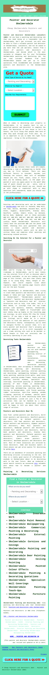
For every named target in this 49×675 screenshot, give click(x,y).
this (36, 463)
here (13, 449)
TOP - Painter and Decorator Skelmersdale (21, 616)
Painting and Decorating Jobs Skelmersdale (26, 607)
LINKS (24, 16)
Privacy (44, 654)
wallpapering (9, 386)
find (9, 415)
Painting (7, 204)
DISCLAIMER (43, 16)
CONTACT (35, 16)
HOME (20, 16)
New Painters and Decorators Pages (27, 647)
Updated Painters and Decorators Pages (18, 649)
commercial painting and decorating (22, 369)
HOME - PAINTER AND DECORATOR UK (24, 637)
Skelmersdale (11, 206)
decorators (13, 445)
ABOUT (30, 16)
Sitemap (5, 647)
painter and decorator (33, 228)
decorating (31, 396)
